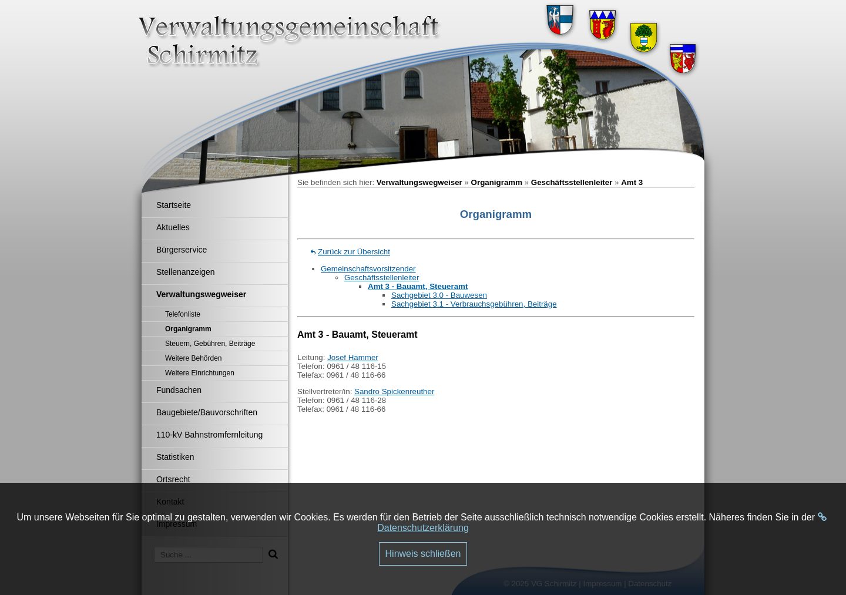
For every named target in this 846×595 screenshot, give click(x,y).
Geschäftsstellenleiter (572, 182)
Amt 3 (632, 182)
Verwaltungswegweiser (419, 182)
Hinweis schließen (423, 554)
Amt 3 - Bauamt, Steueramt (418, 286)
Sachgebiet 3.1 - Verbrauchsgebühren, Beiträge (474, 304)
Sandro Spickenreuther (394, 391)
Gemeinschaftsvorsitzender (368, 268)
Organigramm (496, 182)
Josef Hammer (352, 357)
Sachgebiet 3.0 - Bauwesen (439, 295)
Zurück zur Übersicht (354, 251)
